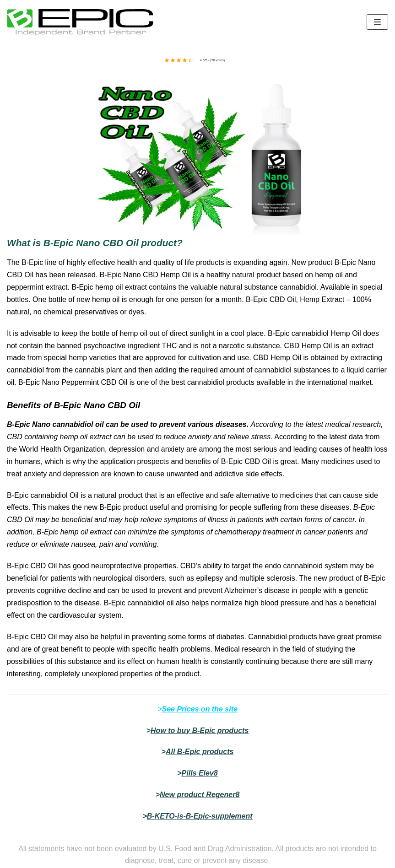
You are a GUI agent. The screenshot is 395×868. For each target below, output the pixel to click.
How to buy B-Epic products (200, 730)
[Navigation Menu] (377, 22)
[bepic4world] (80, 22)
